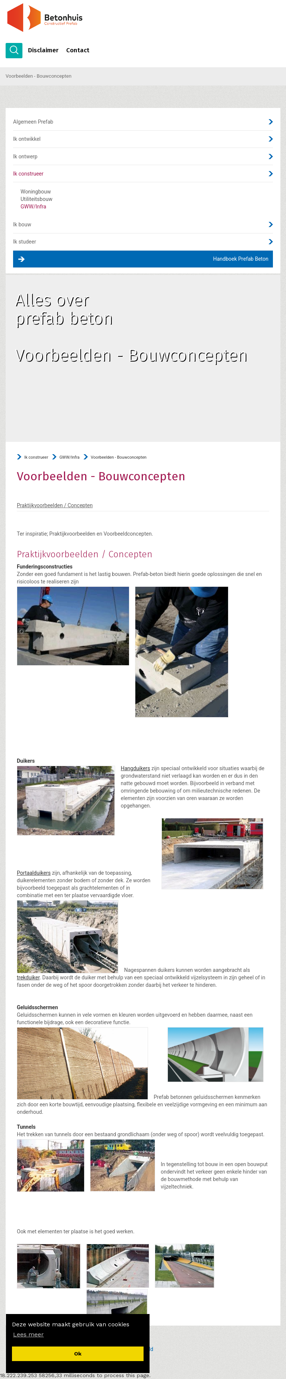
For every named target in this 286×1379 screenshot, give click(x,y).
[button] (28, 1334)
